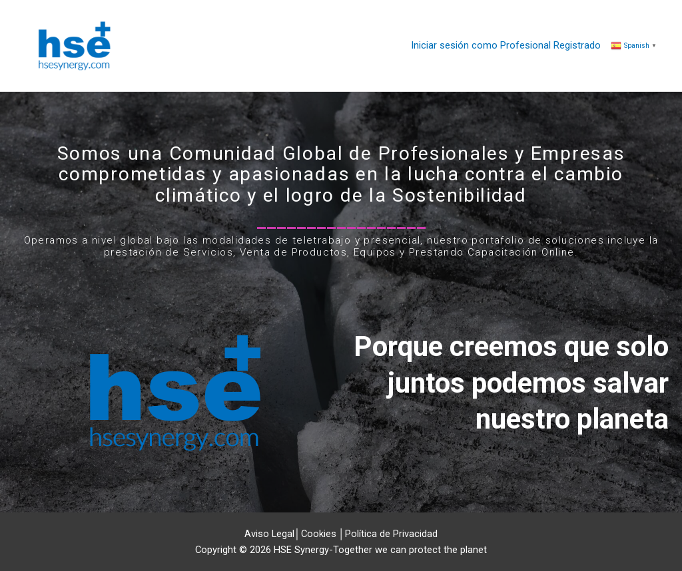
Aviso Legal (269, 534)
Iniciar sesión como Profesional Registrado (506, 45)
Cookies (318, 534)
